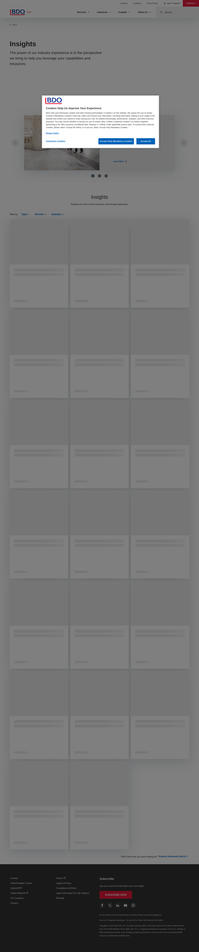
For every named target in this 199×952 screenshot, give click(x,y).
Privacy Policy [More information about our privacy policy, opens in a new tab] (52, 133)
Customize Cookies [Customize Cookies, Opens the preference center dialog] (55, 141)
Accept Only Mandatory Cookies (116, 141)
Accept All (146, 141)
